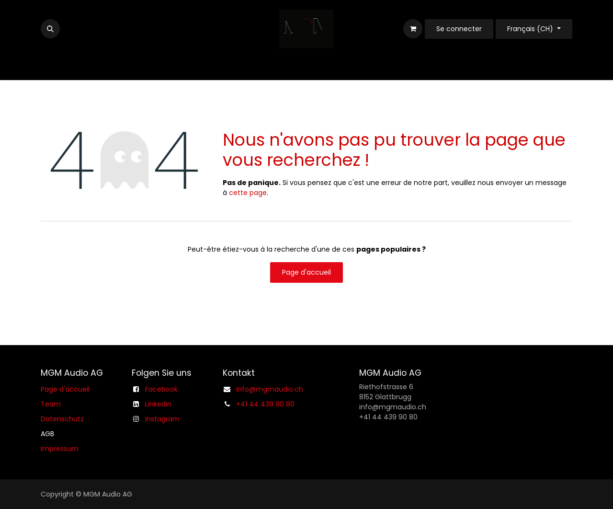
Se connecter (459, 29)
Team (51, 404)
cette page (248, 192)
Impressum (60, 448)
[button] (50, 28)
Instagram (162, 419)
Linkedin (158, 404)
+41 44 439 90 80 (265, 404)
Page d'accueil (306, 272)
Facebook (161, 389)
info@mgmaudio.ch (269, 389)
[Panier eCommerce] (412, 28)
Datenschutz (62, 419)
